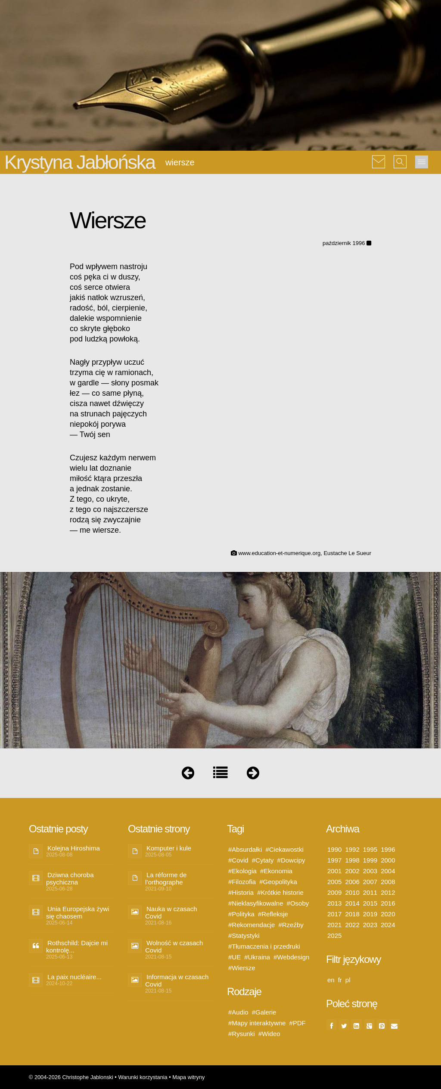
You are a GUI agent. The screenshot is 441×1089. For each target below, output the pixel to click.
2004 (388, 871)
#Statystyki (244, 935)
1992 (352, 849)
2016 (388, 903)
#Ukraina (257, 957)
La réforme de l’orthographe (165, 878)
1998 (352, 860)
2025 (334, 935)
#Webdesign (291, 957)
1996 (388, 849)
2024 (388, 924)
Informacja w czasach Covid (176, 980)
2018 (352, 914)
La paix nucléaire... (74, 976)
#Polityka (241, 914)
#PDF (297, 1023)
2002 (352, 871)
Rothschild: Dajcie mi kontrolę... (77, 946)
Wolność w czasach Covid (174, 946)
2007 (370, 881)
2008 (388, 881)
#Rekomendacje (251, 924)
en (331, 980)
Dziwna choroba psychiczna (70, 878)
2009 (334, 892)
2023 (370, 924)
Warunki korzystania (142, 1077)
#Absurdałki (245, 849)
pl (348, 980)
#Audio (238, 1012)
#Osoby (298, 903)
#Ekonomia (276, 871)
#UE (234, 957)
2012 (388, 892)
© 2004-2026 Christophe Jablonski (71, 1077)
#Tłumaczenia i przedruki (264, 946)
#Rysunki (241, 1033)
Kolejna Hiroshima (73, 848)
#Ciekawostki (284, 849)
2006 (352, 881)
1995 (370, 849)
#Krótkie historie (280, 892)
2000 (388, 860)
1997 (334, 860)
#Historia (241, 892)
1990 (334, 849)
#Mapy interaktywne (257, 1023)
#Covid (238, 860)
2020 (388, 914)
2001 (334, 871)
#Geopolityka (278, 881)
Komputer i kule (168, 848)
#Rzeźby (290, 924)
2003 (370, 871)
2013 (334, 903)
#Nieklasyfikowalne (255, 903)
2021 (334, 924)
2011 (370, 892)
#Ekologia (242, 871)
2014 (352, 903)
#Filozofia (242, 881)
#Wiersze (241, 967)
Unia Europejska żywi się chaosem (77, 912)
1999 (370, 860)
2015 (370, 903)
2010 (352, 892)
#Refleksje (273, 914)
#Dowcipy (291, 860)
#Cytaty (263, 860)
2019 (370, 914)
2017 (334, 914)
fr (340, 980)
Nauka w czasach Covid (171, 912)
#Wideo (269, 1033)
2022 (352, 924)
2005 (334, 881)
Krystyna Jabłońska (79, 162)
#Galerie (264, 1012)
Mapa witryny (188, 1077)
